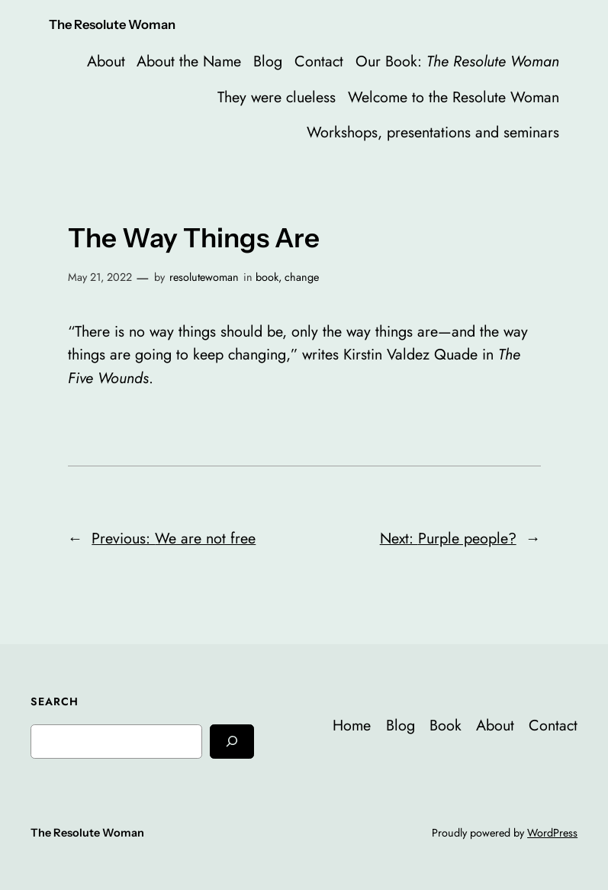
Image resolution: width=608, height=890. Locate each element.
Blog (267, 61)
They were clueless (276, 97)
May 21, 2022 (100, 277)
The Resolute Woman (112, 24)
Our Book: (457, 61)
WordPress (552, 832)
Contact (318, 61)
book (267, 277)
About (106, 61)
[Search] (232, 741)
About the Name (189, 61)
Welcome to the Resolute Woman (453, 97)
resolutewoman (204, 277)
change (302, 277)
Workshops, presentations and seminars (433, 132)
